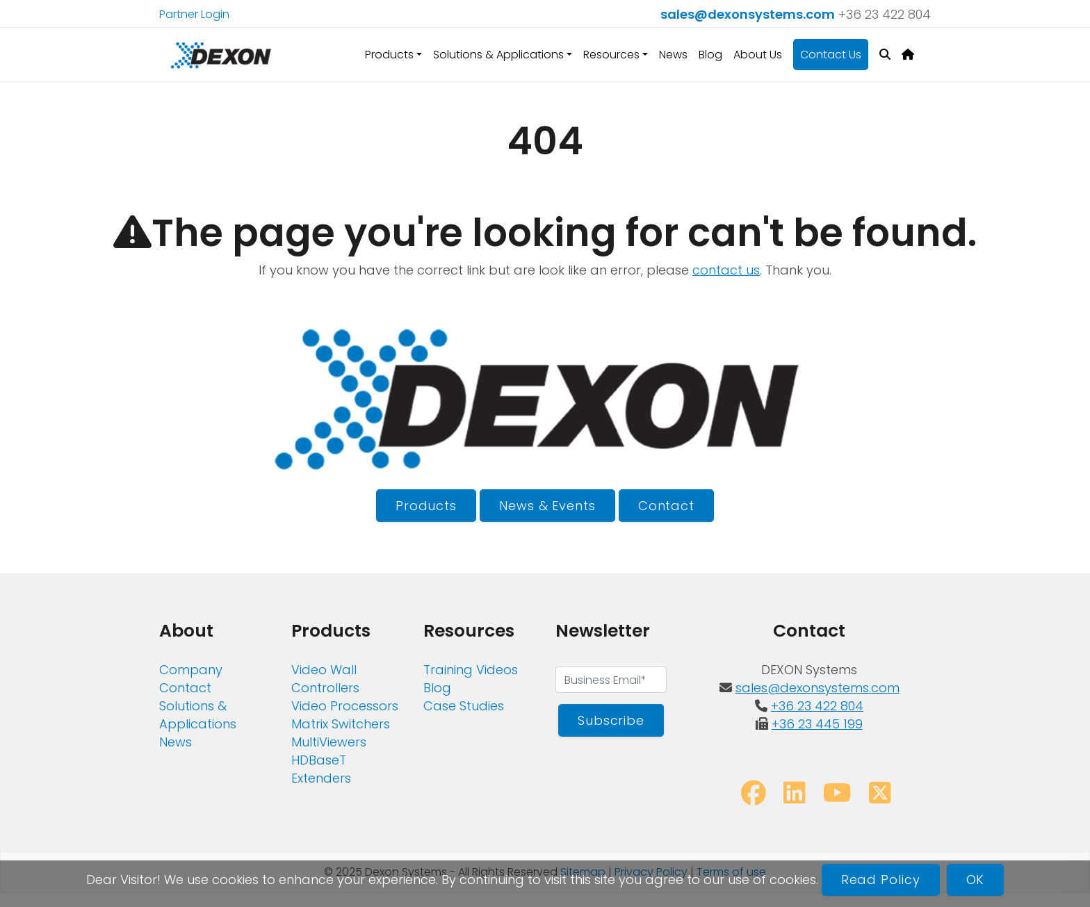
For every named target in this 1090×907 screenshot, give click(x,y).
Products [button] (389, 55)
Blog (710, 55)
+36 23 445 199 (817, 724)
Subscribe (611, 720)
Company (190, 669)
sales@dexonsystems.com (747, 14)
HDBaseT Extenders (321, 769)
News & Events (547, 505)
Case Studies (463, 705)
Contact (666, 505)
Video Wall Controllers (325, 678)
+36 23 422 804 (884, 14)
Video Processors (344, 705)
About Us (757, 55)
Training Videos (470, 669)
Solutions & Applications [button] (498, 55)
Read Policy (880, 879)
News (673, 55)
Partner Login (194, 14)
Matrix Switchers (340, 724)
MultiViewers (328, 742)
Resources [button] (611, 55)
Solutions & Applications (197, 715)
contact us (726, 270)
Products (426, 505)
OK (975, 879)
